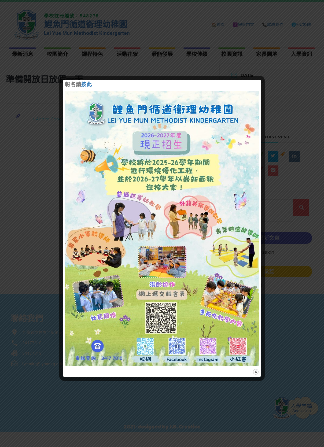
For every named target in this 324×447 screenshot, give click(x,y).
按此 (86, 85)
